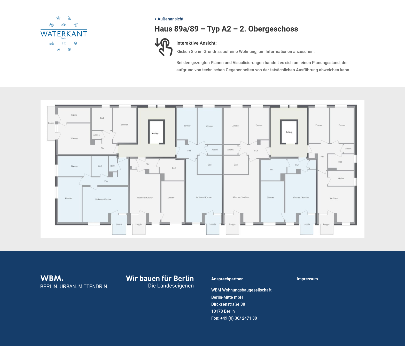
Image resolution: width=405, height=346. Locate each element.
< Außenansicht (168, 19)
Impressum (307, 278)
